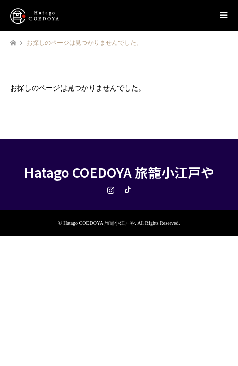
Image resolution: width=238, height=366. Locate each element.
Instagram (110, 189)
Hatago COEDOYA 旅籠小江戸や (119, 172)
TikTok (127, 189)
